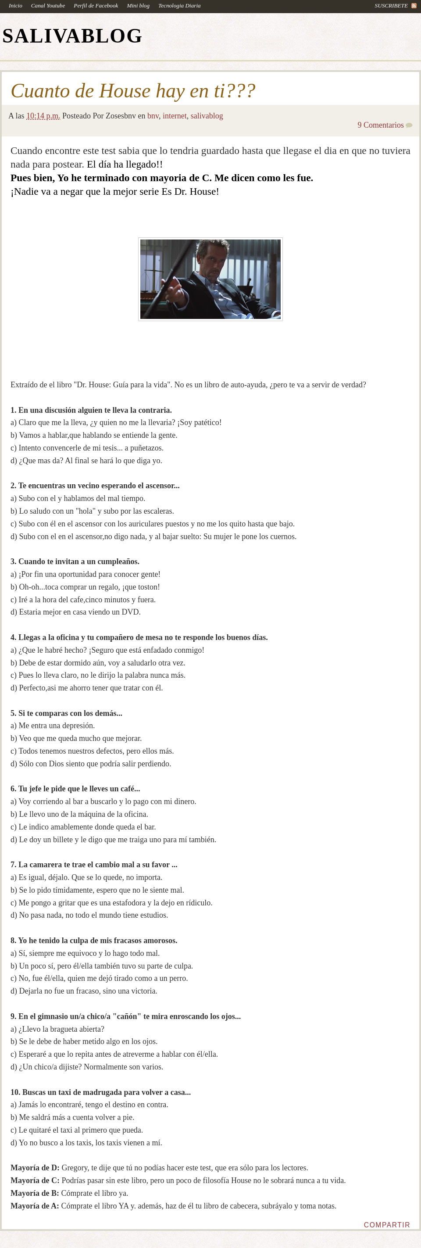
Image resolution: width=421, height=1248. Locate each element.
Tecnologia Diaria (179, 5)
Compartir (387, 1225)
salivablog (207, 115)
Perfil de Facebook (96, 5)
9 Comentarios (381, 125)
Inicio (15, 5)
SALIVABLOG (72, 36)
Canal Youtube (48, 5)
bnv (153, 115)
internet (175, 115)
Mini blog (138, 5)
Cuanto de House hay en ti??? (133, 91)
